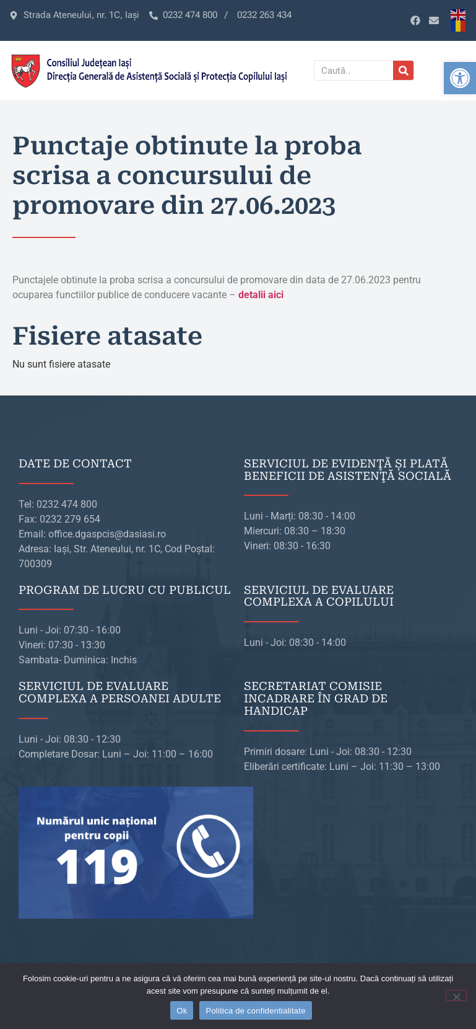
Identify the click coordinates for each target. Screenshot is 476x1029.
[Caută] (403, 70)
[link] (460, 78)
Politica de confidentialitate (255, 1010)
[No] (456, 995)
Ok (181, 1010)
